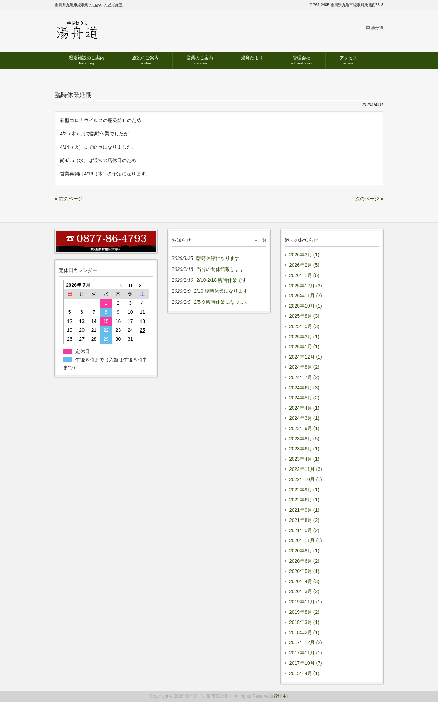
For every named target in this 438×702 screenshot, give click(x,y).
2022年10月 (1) (305, 479)
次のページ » (369, 198)
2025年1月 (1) (304, 346)
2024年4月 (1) (304, 408)
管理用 (280, 696)
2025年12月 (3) (305, 285)
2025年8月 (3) (304, 316)
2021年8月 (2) (304, 520)
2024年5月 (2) (304, 397)
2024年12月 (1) (305, 357)
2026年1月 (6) (304, 275)
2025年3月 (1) (304, 336)
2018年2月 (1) (304, 632)
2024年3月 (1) (304, 418)
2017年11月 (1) (305, 652)
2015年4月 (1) (304, 673)
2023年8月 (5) (304, 438)
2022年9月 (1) (304, 489)
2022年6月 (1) (304, 499)
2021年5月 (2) (304, 530)
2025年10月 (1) (305, 306)
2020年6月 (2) (304, 561)
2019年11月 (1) (305, 601)
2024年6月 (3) (304, 387)
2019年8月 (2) (304, 612)
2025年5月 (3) (304, 326)
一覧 (262, 240)
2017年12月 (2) (305, 642)
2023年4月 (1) (304, 459)
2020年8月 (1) (304, 550)
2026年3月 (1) (304, 255)
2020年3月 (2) (304, 591)
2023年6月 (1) (304, 448)
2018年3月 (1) (304, 622)
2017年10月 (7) (305, 663)
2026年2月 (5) (304, 265)
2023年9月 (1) (304, 428)
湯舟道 (377, 27)
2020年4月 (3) (304, 581)
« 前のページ (69, 198)
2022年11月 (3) (305, 469)
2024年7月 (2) (304, 377)
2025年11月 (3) (305, 295)
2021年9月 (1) (304, 510)
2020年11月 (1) (305, 540)
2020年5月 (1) (304, 571)
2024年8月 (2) (304, 367)
